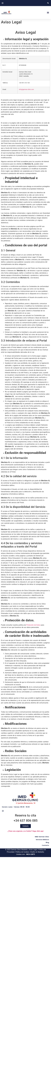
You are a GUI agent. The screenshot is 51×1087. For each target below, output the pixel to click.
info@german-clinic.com (26, 89)
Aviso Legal (33, 850)
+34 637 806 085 (26, 820)
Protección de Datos (33, 625)
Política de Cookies (22, 852)
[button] (48, 3)
